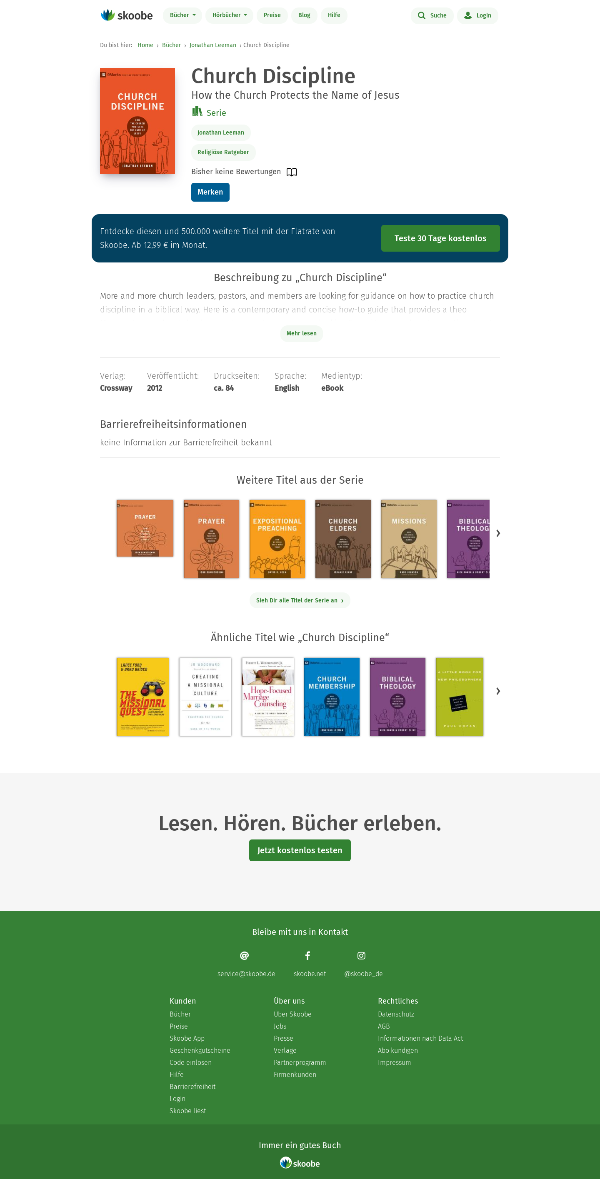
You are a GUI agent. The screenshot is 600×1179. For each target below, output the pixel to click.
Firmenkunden (295, 1075)
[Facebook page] (309, 964)
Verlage (285, 1050)
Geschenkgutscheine (200, 1050)
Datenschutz (396, 1014)
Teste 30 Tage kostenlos (441, 238)
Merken (210, 192)
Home (145, 45)
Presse (283, 1038)
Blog (304, 15)
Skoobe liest (188, 1111)
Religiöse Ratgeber (223, 152)
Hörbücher (227, 15)
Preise (272, 15)
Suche (432, 15)
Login (477, 15)
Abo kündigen (398, 1050)
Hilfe (334, 15)
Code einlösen (191, 1063)
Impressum (394, 1063)
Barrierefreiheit (192, 1087)
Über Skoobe (293, 1014)
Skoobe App (187, 1038)
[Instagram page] (363, 964)
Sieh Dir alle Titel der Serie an (300, 600)
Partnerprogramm (300, 1063)
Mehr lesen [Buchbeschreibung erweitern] (302, 333)
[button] (498, 533)
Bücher (180, 15)
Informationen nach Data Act (420, 1038)
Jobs (280, 1026)
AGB (384, 1026)
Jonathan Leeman (213, 45)
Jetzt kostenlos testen (300, 850)
